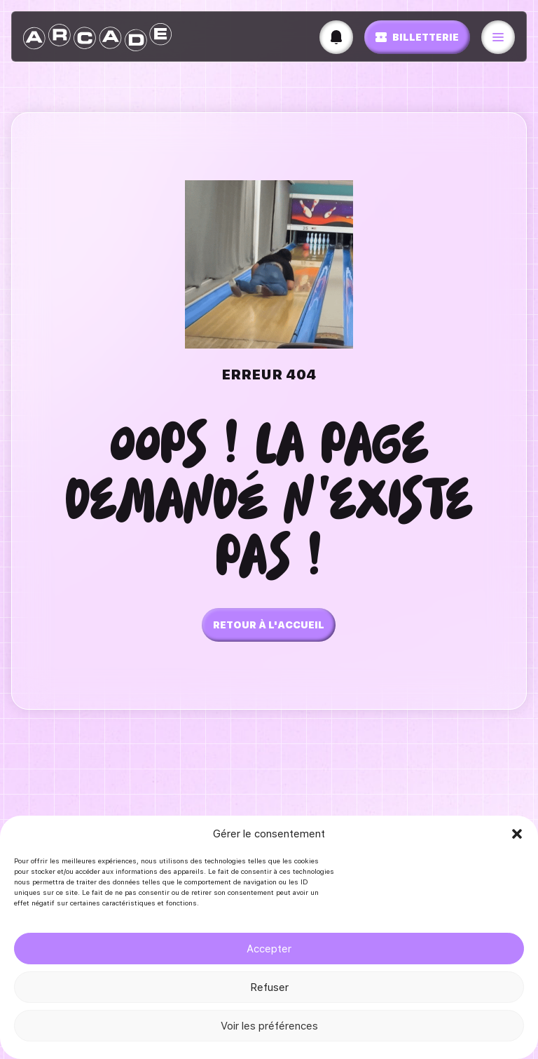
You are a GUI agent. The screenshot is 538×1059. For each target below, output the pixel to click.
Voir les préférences (269, 1026)
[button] (517, 834)
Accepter (269, 949)
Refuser (269, 987)
